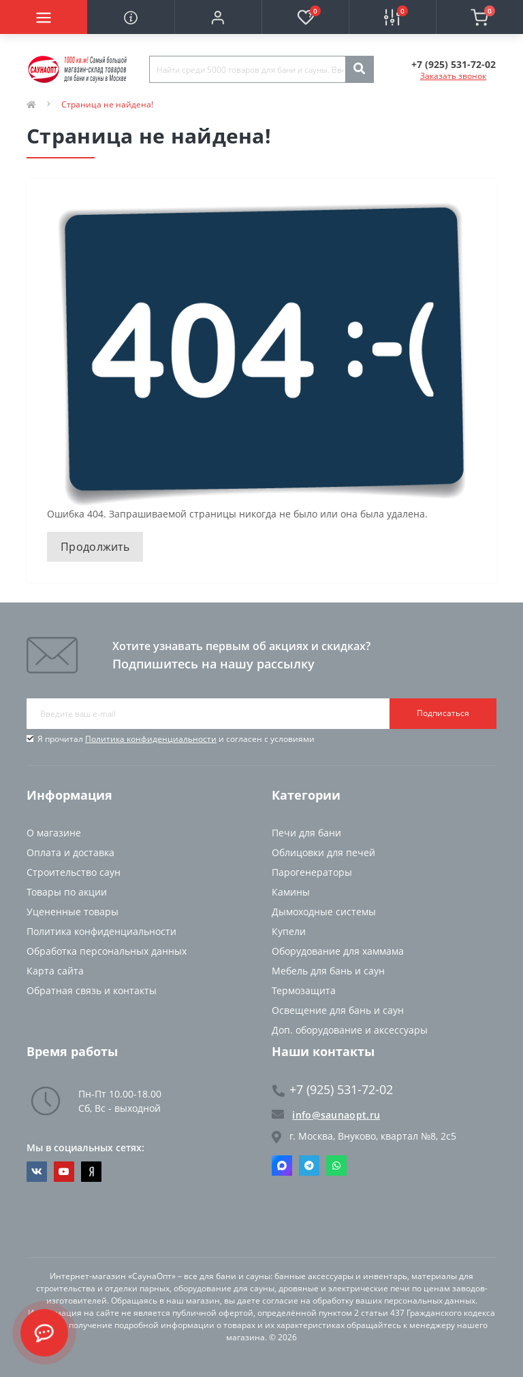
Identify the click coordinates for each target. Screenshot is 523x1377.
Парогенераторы (312, 872)
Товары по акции (67, 891)
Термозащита (304, 990)
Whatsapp (336, 1165)
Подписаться (443, 713)
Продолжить (95, 546)
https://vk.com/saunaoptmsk (36, 1171)
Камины (291, 891)
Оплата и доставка (70, 852)
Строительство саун (74, 872)
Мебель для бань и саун (328, 970)
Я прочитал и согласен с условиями (176, 739)
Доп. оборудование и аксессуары (350, 1029)
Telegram (309, 1165)
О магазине (54, 832)
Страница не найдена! (107, 104)
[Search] (359, 69)
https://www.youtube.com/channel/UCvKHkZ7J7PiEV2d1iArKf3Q (64, 1171)
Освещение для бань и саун (338, 1010)
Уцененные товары (72, 911)
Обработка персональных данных (107, 951)
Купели (289, 931)
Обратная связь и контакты (92, 990)
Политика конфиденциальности (151, 739)
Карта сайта (55, 970)
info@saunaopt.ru (326, 1114)
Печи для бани (306, 832)
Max (282, 1165)
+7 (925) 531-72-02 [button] (332, 1090)
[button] (218, 17)
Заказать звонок (453, 76)
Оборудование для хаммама (338, 951)
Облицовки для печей (323, 852)
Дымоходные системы (324, 911)
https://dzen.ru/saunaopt (91, 1171)
